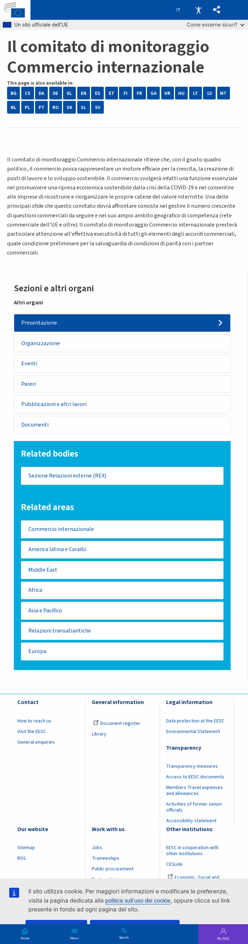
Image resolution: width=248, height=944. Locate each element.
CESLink (174, 865)
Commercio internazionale (61, 530)
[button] (216, 10)
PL (27, 107)
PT (42, 107)
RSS (21, 859)
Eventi (29, 364)
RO (55, 107)
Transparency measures (192, 767)
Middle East (42, 570)
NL (13, 107)
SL (83, 107)
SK (69, 107)
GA (154, 93)
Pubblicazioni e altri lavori (53, 404)
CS (27, 93)
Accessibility (198, 10)
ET (111, 93)
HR (167, 93)
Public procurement (113, 870)
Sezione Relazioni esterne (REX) (67, 476)
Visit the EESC (31, 732)
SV (97, 107)
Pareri (28, 384)
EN (83, 93)
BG (14, 93)
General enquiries (36, 743)
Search (124, 937)
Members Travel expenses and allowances (194, 791)
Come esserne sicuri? (215, 25)
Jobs (97, 848)
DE (55, 93)
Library (99, 735)
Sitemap (26, 848)
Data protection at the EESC (195, 722)
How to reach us (34, 722)
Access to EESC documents (195, 778)
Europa (37, 652)
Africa (35, 591)
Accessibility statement (191, 821)
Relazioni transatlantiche (59, 632)
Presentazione (39, 323)
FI (126, 93)
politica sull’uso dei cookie (137, 901)
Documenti (35, 425)
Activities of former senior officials (194, 808)
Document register (116, 724)
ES (97, 93)
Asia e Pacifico (45, 611)
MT (223, 93)
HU (181, 93)
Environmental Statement (193, 732)
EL (69, 93)
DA (41, 93)
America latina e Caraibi (57, 550)
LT (195, 93)
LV (209, 93)
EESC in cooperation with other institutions (192, 851)
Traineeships (105, 859)
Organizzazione (40, 343)
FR (139, 93)
